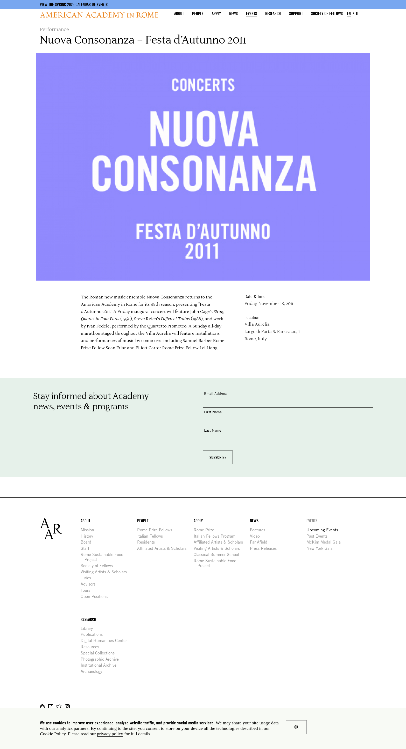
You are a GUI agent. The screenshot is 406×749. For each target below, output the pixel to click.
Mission (89, 529)
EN (349, 13)
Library (89, 628)
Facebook (50, 706)
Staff (87, 548)
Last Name (212, 430)
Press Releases (265, 548)
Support (296, 13)
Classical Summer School (218, 554)
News (233, 13)
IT (357, 13)
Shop (42, 706)
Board (88, 542)
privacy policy (110, 733)
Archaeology (93, 671)
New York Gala (321, 548)
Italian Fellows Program (216, 536)
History (89, 536)
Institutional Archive (100, 665)
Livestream (75, 706)
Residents (148, 542)
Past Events (318, 536)
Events (251, 13)
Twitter (59, 706)
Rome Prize (206, 529)
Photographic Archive (102, 659)
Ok (296, 727)
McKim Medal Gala (325, 542)
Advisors (90, 584)
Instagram (67, 706)
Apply (216, 13)
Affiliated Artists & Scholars (163, 548)
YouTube (83, 706)
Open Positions (96, 596)
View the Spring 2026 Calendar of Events (74, 4)
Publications (94, 634)
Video (257, 536)
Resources (92, 646)
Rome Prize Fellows (156, 529)
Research (273, 13)
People (198, 13)
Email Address (215, 393)
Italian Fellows (152, 536)
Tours (87, 590)
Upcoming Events (324, 529)
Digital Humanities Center (106, 640)
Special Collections (100, 653)
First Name (213, 412)
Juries (88, 577)
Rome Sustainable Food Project (104, 557)
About (179, 13)
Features (259, 529)
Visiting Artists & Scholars (106, 571)
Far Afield (260, 542)
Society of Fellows (327, 13)
